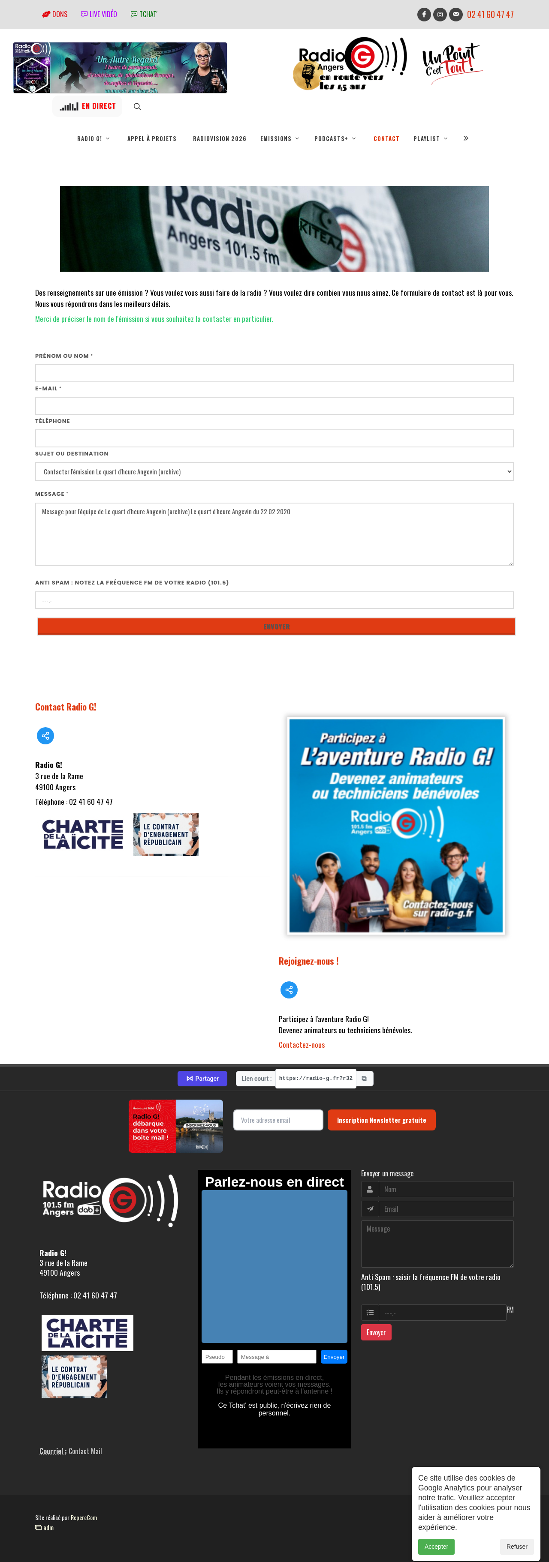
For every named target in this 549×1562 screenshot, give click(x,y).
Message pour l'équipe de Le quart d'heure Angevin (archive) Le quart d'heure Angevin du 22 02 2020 (274, 535)
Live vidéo (99, 14)
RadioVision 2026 (220, 138)
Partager (202, 1078)
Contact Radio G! (66, 706)
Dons (54, 14)
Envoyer (376, 1332)
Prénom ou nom (64, 356)
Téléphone (52, 421)
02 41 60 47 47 (490, 14)
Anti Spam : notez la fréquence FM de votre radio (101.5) (132, 583)
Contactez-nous (302, 1044)
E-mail (48, 388)
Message (52, 494)
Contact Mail (85, 1451)
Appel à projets (152, 138)
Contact (387, 138)
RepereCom (84, 1517)
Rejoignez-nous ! (309, 960)
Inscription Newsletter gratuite (381, 1119)
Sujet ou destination (72, 454)
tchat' (144, 14)
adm (44, 1527)
